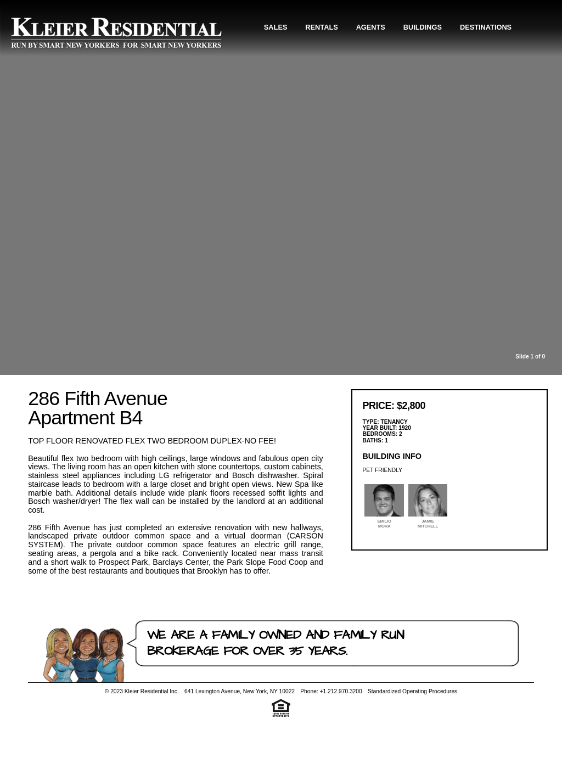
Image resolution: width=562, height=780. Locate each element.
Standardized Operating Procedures (412, 691)
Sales (276, 27)
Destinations (486, 27)
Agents (370, 27)
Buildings (422, 27)
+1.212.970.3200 (341, 691)
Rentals (321, 27)
